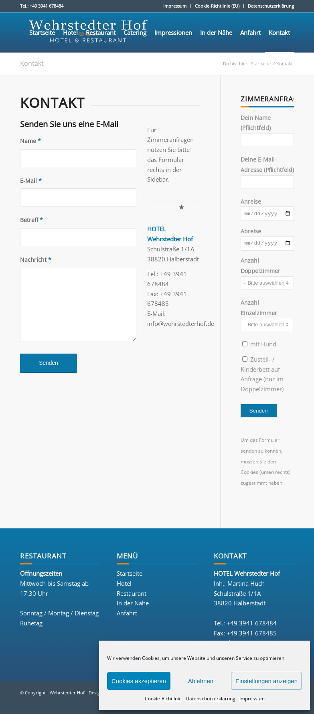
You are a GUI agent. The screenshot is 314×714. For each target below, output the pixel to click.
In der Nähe (133, 605)
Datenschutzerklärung (210, 698)
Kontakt (32, 63)
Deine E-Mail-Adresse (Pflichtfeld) (267, 172)
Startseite (129, 575)
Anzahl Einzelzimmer (267, 317)
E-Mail (31, 180)
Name (30, 141)
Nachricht (35, 259)
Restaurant (131, 595)
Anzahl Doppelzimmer (267, 275)
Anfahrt (127, 615)
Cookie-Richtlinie (163, 698)
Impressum (252, 698)
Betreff (31, 220)
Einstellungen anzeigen (266, 681)
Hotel (124, 585)
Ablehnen (200, 681)
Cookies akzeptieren (138, 681)
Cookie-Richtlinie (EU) (217, 6)
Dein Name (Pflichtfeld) (267, 130)
